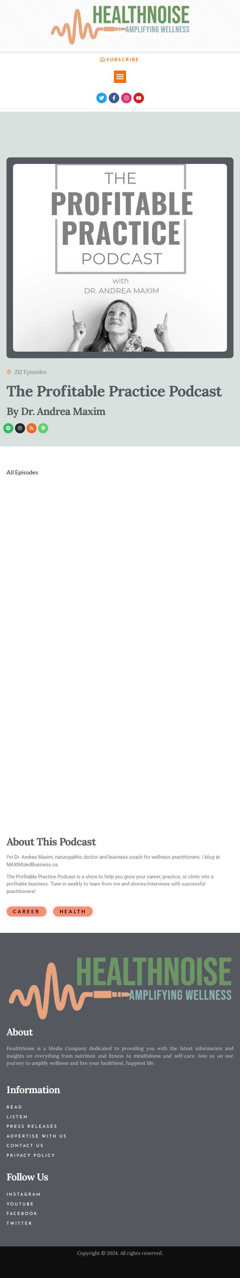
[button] (120, 77)
